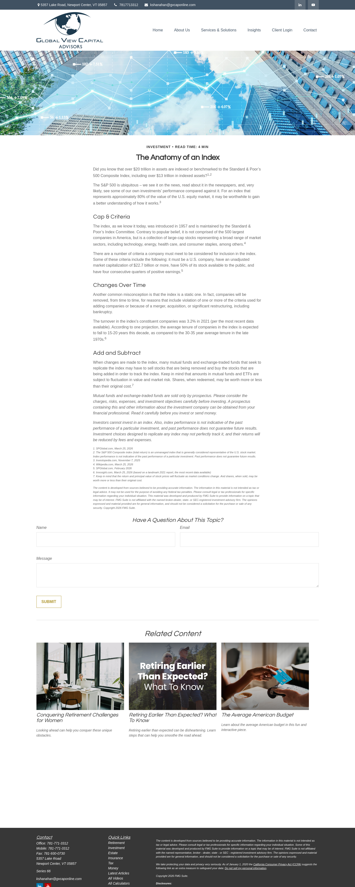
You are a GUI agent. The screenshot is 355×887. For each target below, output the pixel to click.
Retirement (116, 843)
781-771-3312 (57, 843)
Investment (116, 848)
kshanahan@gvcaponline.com (169, 5)
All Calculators (119, 883)
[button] (158, 30)
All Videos (115, 878)
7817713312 (125, 5)
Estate (113, 853)
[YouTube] (313, 5)
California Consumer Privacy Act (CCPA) (277, 864)
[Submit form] (48, 602)
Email (185, 527)
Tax (110, 863)
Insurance (115, 858)
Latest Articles (118, 873)
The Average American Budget (257, 715)
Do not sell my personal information (245, 868)
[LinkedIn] (300, 5)
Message (44, 558)
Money (113, 868)
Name (41, 527)
